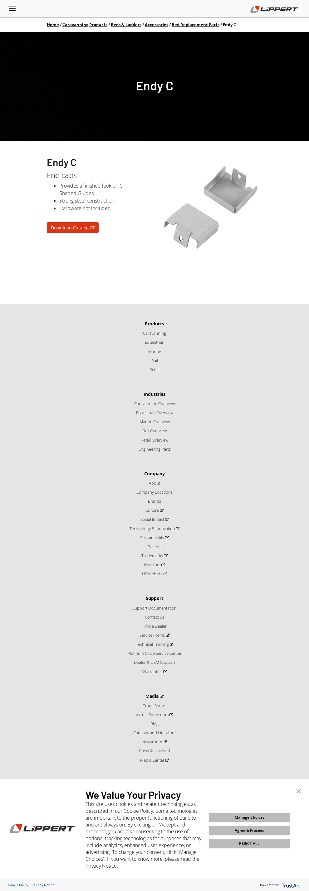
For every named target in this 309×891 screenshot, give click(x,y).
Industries (154, 394)
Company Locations (154, 492)
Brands (154, 501)
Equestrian (154, 342)
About (154, 483)
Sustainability (152, 537)
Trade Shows (154, 705)
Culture (152, 510)
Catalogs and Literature (154, 732)
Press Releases (153, 751)
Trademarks (152, 555)
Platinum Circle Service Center (155, 653)
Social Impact (152, 519)
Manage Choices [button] (249, 817)
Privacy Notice (43, 885)
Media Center (152, 760)
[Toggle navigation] (12, 8)
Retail (154, 369)
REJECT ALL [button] (249, 843)
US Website (153, 574)
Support (154, 598)
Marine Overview (155, 421)
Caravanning (154, 333)
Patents (154, 546)
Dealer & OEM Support (154, 662)
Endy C (229, 24)
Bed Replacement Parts (195, 24)
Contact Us (154, 617)
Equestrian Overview (154, 412)
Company (154, 474)
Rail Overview (155, 431)
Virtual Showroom (152, 714)
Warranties (152, 671)
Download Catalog (70, 228)
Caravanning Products (84, 24)
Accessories (156, 24)
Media (152, 696)
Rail (154, 360)
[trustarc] (290, 885)
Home (53, 24)
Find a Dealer (155, 626)
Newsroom (152, 742)
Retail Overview (154, 440)
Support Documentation (154, 608)
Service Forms (153, 635)
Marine (154, 351)
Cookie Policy (18, 885)
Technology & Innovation (153, 528)
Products (154, 324)
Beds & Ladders (126, 24)
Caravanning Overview (154, 403)
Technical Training (153, 644)
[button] (298, 790)
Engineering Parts (155, 449)
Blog (154, 723)
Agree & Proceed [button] (249, 830)
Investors (152, 565)
